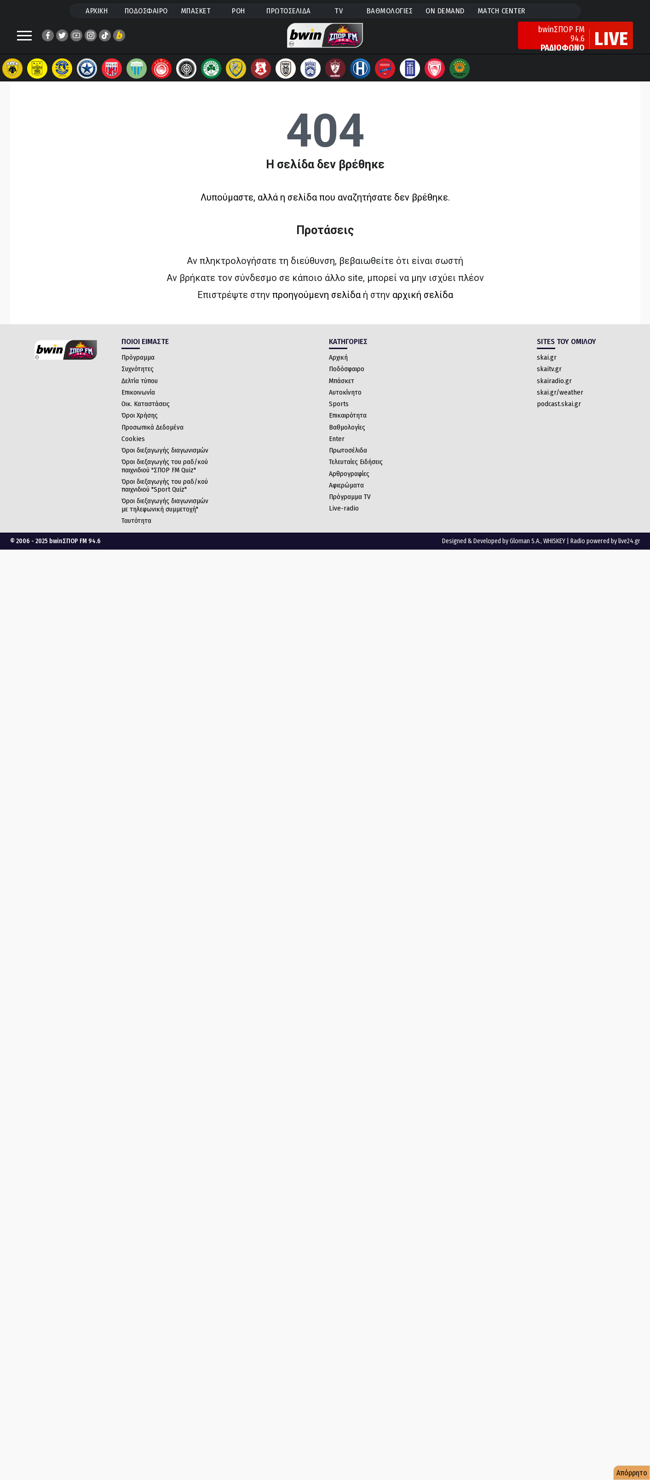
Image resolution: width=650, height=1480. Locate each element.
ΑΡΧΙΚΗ (97, 10)
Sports (339, 413)
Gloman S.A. (525, 550)
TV (338, 10)
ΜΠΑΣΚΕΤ (196, 10)
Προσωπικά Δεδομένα (152, 436)
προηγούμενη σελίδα (316, 304)
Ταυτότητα (136, 530)
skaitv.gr (549, 378)
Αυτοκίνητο (345, 401)
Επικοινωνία (138, 401)
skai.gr (547, 366)
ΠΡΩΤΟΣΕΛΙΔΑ (288, 10)
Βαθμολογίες (347, 436)
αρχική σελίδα (422, 304)
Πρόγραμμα (138, 366)
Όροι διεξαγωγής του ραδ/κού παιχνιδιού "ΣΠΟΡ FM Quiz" (164, 475)
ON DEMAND (445, 10)
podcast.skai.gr (559, 413)
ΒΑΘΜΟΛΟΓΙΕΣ (390, 10)
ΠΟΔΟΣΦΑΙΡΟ (146, 10)
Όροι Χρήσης (139, 424)
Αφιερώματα (346, 494)
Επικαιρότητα (348, 424)
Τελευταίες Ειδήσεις (356, 471)
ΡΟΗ (238, 10)
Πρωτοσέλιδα (348, 459)
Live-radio (344, 517)
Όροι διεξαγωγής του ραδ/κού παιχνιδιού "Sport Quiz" (164, 495)
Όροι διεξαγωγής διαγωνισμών (164, 459)
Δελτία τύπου (139, 390)
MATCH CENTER (501, 10)
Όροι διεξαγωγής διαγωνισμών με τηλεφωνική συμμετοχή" (164, 514)
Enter (337, 448)
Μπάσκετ (341, 390)
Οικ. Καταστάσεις (145, 413)
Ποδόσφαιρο (346, 378)
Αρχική (338, 366)
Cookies (133, 448)
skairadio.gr (554, 390)
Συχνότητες (137, 378)
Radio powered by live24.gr (605, 550)
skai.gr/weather (560, 401)
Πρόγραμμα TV (350, 506)
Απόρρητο (631, 1473)
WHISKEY (554, 550)
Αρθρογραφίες (349, 483)
